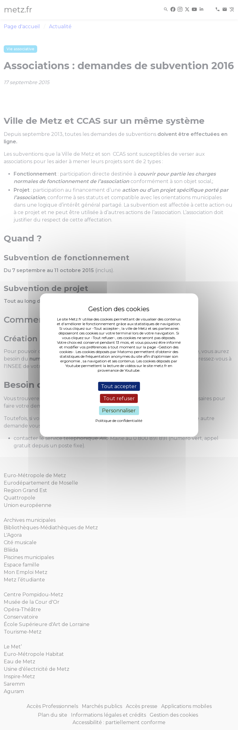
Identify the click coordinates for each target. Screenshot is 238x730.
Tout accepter (119, 386)
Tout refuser (119, 398)
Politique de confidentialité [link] (118, 420)
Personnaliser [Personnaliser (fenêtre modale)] (119, 411)
